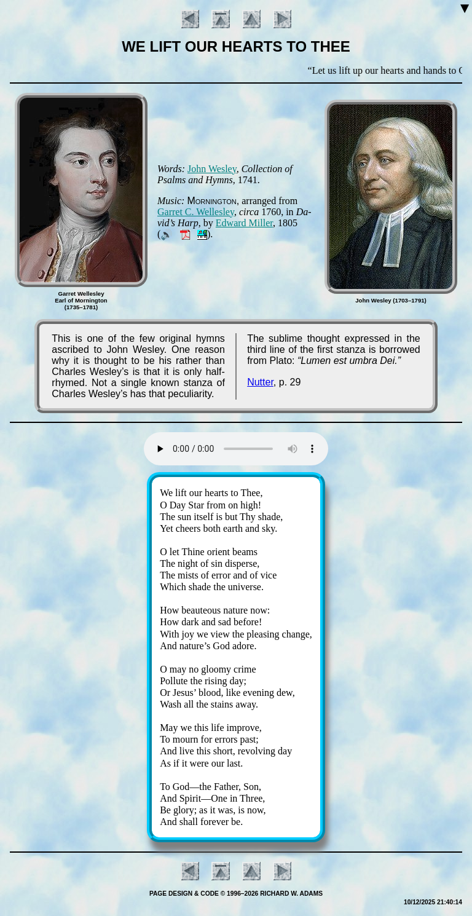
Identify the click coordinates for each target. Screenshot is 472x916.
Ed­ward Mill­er (244, 223)
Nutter (260, 382)
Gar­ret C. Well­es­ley (195, 212)
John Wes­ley (212, 169)
